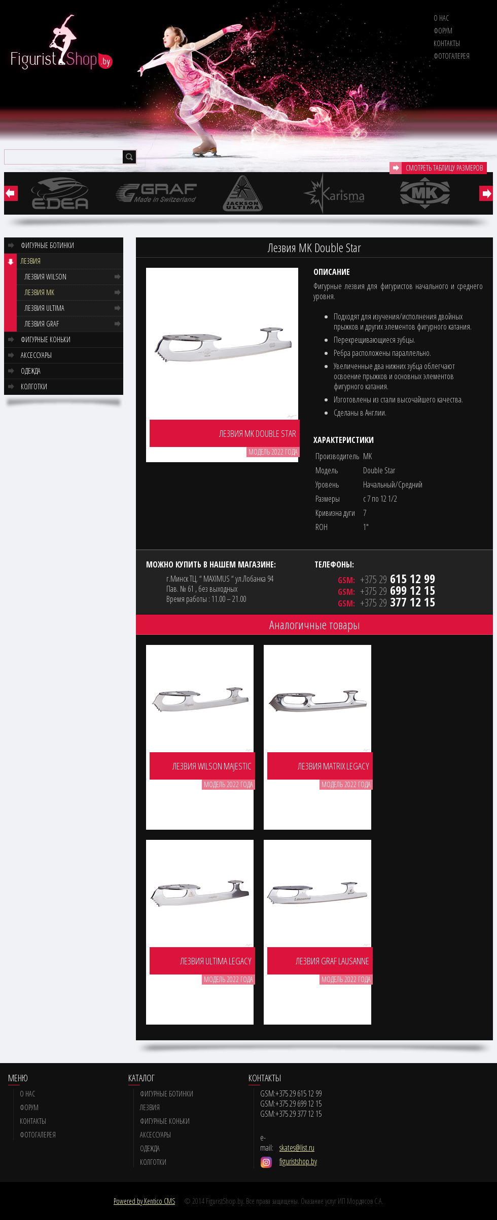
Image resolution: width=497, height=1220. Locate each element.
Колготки (34, 386)
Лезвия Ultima (44, 308)
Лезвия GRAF (42, 324)
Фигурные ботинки (47, 245)
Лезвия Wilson (45, 276)
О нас (441, 18)
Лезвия (31, 261)
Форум (443, 30)
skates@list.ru (296, 1147)
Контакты (447, 43)
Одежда (31, 371)
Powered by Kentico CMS (144, 1201)
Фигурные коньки (45, 339)
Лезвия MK (39, 292)
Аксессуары (36, 355)
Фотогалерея (452, 56)
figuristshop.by (298, 1161)
